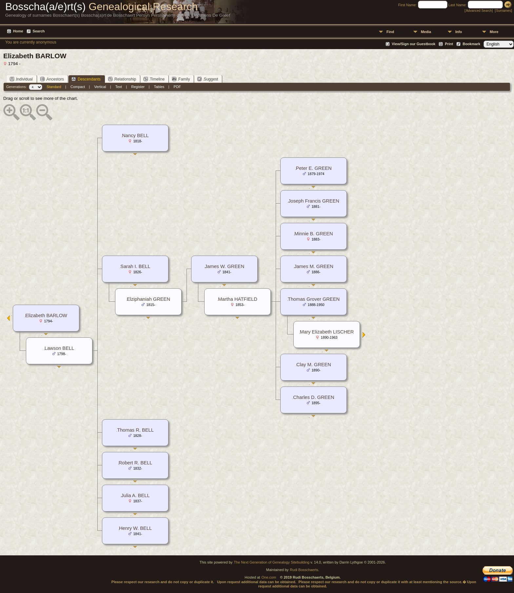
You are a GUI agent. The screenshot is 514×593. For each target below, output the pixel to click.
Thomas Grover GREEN (314, 299)
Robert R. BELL (135, 462)
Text (118, 87)
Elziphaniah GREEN (148, 299)
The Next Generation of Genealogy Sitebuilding (271, 562)
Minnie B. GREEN (313, 233)
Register (138, 87)
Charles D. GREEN (313, 397)
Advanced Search (479, 10)
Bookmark (471, 44)
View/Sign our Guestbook (413, 44)
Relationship (122, 79)
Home (18, 31)
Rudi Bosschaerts (304, 570)
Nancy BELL (135, 135)
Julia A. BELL (135, 495)
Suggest (207, 79)
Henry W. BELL (135, 528)
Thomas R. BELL (135, 430)
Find (390, 32)
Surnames (503, 10)
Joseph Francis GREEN (313, 201)
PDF (177, 87)
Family (181, 79)
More (494, 32)
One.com (268, 577)
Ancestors (52, 79)
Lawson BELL (59, 348)
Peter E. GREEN (313, 168)
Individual (21, 79)
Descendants (86, 79)
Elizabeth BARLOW (46, 315)
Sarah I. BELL (135, 266)
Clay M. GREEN (313, 364)
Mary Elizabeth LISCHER (327, 331)
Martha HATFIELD (237, 299)
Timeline (154, 79)
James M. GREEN (313, 266)
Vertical (100, 87)
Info (458, 32)
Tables (159, 87)
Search (39, 31)
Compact (77, 87)
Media (426, 32)
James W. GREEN (225, 266)
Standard (54, 87)
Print (449, 44)
